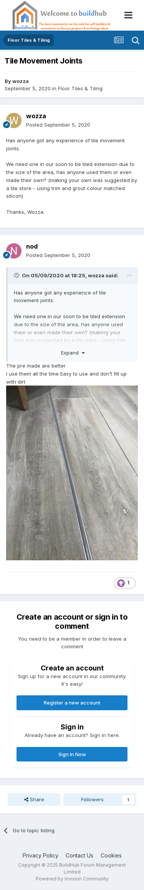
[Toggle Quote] (17, 275)
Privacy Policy (40, 855)
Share (34, 799)
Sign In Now (72, 754)
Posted (58, 125)
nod (32, 246)
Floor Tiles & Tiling (80, 88)
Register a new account (72, 703)
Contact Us (79, 855)
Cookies (111, 855)
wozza (20, 81)
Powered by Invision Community (72, 879)
